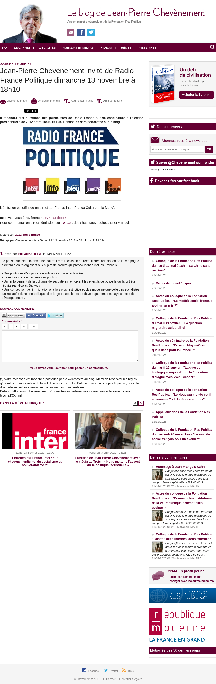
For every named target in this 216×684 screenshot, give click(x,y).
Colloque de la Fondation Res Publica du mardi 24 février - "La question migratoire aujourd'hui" (182, 323)
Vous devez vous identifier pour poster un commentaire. (69, 368)
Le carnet (20, 47)
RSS (131, 671)
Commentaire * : (13, 321)
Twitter (66, 222)
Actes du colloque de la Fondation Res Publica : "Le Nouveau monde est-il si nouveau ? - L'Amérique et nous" (181, 394)
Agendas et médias (76, 47)
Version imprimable (45, 100)
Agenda (163, 114)
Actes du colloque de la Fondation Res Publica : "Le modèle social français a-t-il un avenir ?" (182, 300)
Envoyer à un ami (14, 100)
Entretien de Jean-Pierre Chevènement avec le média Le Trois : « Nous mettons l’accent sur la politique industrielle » (107, 461)
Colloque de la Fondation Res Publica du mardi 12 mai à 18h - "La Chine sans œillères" (182, 265)
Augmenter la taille (78, 100)
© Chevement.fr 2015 (87, 679)
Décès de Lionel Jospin (173, 283)
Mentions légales (130, 679)
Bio (4, 47)
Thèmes (123, 47)
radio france (31, 234)
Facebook (94, 671)
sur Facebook (56, 218)
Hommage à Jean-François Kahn (180, 467)
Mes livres (145, 47)
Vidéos (104, 47)
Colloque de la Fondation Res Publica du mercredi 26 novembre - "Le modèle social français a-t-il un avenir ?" (182, 434)
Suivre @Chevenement (163, 169)
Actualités (44, 47)
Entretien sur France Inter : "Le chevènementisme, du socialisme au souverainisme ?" (35, 461)
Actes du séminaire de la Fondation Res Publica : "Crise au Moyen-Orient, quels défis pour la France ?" (180, 345)
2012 (18, 234)
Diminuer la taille (110, 100)
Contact (109, 679)
